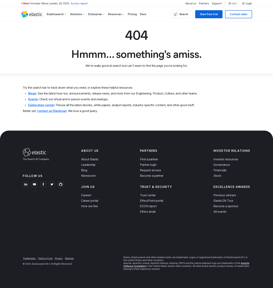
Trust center (148, 195)
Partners (204, 3)
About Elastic (90, 159)
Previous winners (224, 195)
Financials (220, 170)
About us (191, 3)
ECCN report (148, 206)
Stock (217, 175)
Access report (79, 3)
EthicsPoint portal (151, 200)
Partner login (148, 165)
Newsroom (88, 175)
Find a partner (149, 159)
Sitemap (69, 258)
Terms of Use (45, 258)
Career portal (89, 200)
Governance (221, 165)
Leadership (88, 165)
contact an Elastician (52, 111)
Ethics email (147, 211)
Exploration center (41, 105)
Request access (150, 170)
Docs (143, 14)
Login (247, 3)
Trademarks (29, 258)
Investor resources (225, 159)
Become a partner (151, 175)
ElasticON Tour (223, 200)
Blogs (32, 93)
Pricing (132, 14)
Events (33, 99)
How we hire (89, 206)
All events (219, 211)
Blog (84, 170)
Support (217, 3)
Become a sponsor (225, 206)
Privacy (59, 258)
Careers (86, 195)
